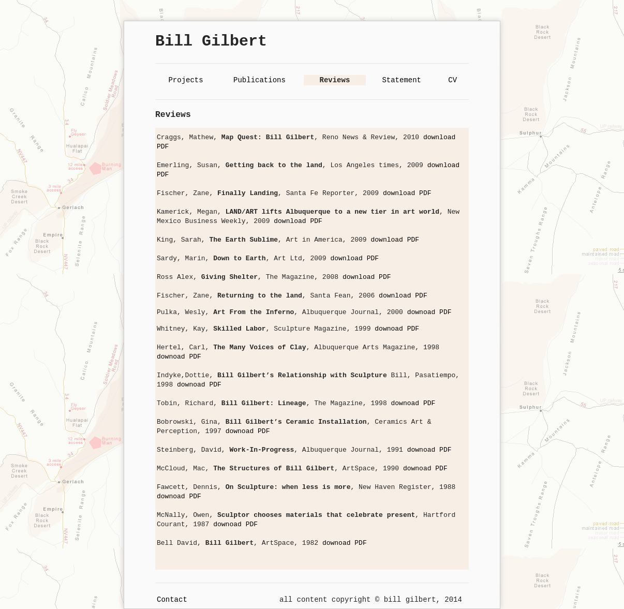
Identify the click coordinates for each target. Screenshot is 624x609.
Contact (172, 600)
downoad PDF (429, 312)
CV (452, 80)
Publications (259, 80)
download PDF (407, 193)
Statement (401, 80)
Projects (185, 80)
